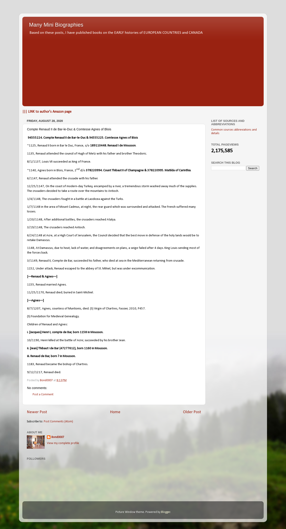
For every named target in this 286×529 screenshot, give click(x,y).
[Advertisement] (143, 69)
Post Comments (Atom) (58, 421)
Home (115, 412)
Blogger (165, 512)
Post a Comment (43, 394)
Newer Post (37, 412)
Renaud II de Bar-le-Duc (70, 138)
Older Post (192, 412)
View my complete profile (63, 443)
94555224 (35, 138)
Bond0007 (57, 437)
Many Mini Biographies (56, 25)
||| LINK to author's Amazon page (47, 112)
